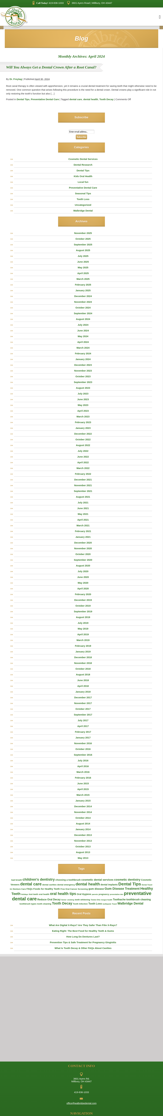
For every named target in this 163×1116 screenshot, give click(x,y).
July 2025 (83, 256)
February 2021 (83, 531)
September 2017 (83, 714)
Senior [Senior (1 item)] (64, 900)
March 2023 (83, 416)
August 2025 (83, 250)
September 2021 (83, 491)
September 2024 (83, 313)
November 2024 (83, 301)
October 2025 (83, 238)
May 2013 (83, 858)
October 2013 (83, 846)
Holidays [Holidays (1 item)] (24, 894)
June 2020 (83, 577)
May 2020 (83, 582)
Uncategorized (83, 205)
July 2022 (83, 451)
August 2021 (83, 496)
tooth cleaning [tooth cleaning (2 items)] (44, 904)
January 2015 (83, 800)
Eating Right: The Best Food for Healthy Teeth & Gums (83, 931)
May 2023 (83, 405)
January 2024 (83, 359)
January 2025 (83, 290)
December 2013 (83, 835)
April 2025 (83, 273)
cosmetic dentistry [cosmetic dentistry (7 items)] (127, 879)
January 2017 (83, 737)
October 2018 (83, 668)
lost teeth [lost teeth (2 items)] (33, 894)
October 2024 (83, 307)
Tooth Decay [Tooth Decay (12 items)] (62, 903)
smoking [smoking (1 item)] (70, 900)
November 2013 (83, 840)
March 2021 (83, 525)
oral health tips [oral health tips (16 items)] (63, 894)
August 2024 (83, 319)
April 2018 (83, 686)
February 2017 (83, 731)
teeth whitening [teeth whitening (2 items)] (82, 899)
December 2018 (83, 657)
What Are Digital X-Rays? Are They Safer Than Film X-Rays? (83, 925)
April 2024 (83, 342)
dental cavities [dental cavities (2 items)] (49, 885)
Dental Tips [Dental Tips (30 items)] (129, 884)
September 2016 (83, 754)
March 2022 (83, 468)
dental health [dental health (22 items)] (88, 884)
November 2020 (83, 548)
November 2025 (83, 233)
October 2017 (83, 709)
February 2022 (83, 473)
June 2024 (83, 330)
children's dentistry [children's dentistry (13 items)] (39, 879)
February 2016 (83, 777)
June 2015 (83, 783)
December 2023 (83, 365)
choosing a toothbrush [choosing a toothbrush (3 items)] (68, 880)
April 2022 (83, 462)
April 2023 (83, 410)
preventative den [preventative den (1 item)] (116, 894)
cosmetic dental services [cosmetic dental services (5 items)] (97, 879)
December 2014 (83, 806)
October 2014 (83, 817)
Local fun (83, 182)
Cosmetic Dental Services (83, 159)
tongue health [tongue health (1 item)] (106, 900)
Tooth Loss (83, 199)
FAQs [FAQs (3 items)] (30, 889)
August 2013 (83, 852)
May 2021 (83, 514)
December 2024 (83, 296)
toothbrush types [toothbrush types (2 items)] (27, 904)
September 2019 (83, 611)
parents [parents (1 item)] (95, 894)
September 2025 (83, 244)
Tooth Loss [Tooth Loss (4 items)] (95, 903)
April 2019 (83, 634)
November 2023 (83, 370)
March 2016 (83, 772)
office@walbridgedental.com (81, 1103)
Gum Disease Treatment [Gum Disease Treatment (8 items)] (122, 888)
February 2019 (83, 645)
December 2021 (83, 479)
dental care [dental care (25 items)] (31, 884)
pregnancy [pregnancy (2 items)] (104, 894)
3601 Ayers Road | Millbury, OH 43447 (89, 3)
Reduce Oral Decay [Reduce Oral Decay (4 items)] (49, 899)
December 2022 (83, 433)
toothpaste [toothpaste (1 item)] (107, 904)
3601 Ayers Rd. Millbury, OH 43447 (81, 1080)
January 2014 (83, 829)
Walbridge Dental (83, 210)
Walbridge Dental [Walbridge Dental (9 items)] (130, 903)
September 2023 (83, 382)
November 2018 (83, 663)
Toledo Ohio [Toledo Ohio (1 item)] (95, 900)
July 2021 (83, 502)
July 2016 (83, 760)
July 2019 (83, 623)
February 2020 (83, 594)
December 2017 (83, 697)
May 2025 (83, 267)
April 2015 (83, 789)
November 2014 (83, 812)
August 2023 (83, 387)
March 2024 (83, 347)
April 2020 (83, 588)
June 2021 (83, 508)
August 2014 (83, 823)
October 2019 (83, 605)
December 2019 (83, 600)
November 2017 (83, 703)
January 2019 (83, 651)
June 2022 (83, 456)
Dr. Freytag (16, 79)
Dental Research (83, 164)
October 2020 (83, 554)
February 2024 (83, 353)
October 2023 (83, 376)
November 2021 (83, 485)
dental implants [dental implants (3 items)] (109, 884)
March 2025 (83, 279)
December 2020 (83, 542)
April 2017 (83, 726)
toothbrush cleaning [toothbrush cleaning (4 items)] (138, 899)
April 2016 (83, 766)
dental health (90, 99)
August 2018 (83, 674)
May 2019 (83, 628)
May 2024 (83, 336)
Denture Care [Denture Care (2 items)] (19, 889)
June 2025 (83, 261)
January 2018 (83, 691)
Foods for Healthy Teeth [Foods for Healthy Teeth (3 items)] (46, 889)
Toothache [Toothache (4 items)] (119, 899)
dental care (75, 99)
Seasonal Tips (83, 193)
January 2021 (83, 537)
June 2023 (83, 399)
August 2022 (83, 445)
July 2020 (83, 571)
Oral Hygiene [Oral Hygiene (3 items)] (84, 894)
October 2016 (83, 749)
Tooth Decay (106, 99)
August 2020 (83, 565)
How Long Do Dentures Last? (83, 936)
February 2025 (83, 284)
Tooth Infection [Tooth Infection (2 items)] (80, 904)
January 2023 (83, 428)
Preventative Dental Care (45, 99)
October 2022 (83, 439)
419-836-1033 (48, 3)
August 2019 (83, 617)
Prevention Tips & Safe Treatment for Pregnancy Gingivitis (83, 942)
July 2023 (83, 393)
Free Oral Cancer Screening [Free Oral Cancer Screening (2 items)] (74, 889)
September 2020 (83, 559)
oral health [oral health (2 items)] (44, 894)
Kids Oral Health (83, 176)
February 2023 (83, 422)
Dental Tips (23, 99)
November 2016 (83, 743)
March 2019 (83, 640)
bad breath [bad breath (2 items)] (16, 880)
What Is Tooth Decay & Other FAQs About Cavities (83, 948)
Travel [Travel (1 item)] (114, 904)
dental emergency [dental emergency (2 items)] (66, 885)
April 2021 (83, 519)
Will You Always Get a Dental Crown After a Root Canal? (51, 67)
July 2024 (83, 324)
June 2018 (83, 680)
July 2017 (83, 720)
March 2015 (83, 795)
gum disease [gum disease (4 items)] (96, 888)
